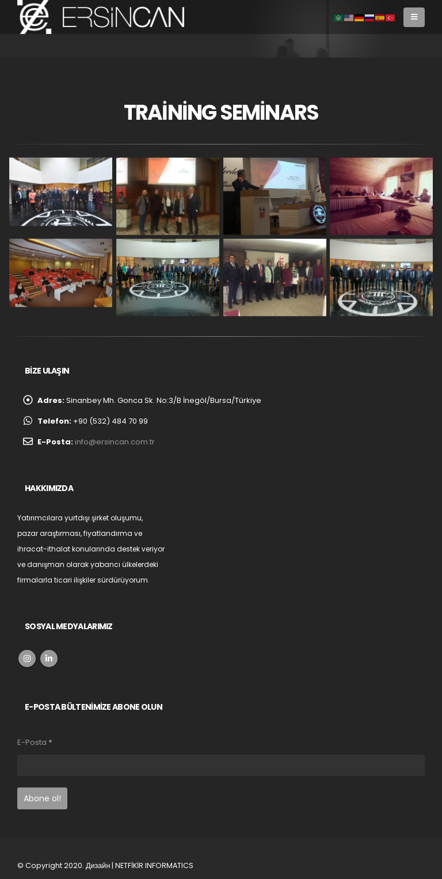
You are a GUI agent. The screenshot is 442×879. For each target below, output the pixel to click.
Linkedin (49, 658)
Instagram (27, 658)
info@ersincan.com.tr (115, 441)
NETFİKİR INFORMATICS (154, 865)
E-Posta (34, 742)
